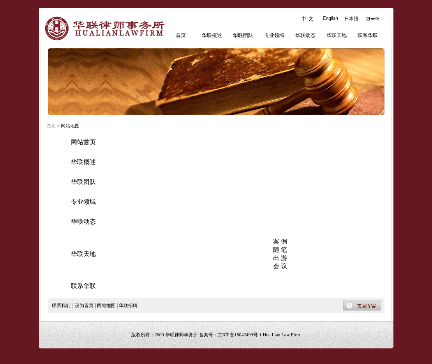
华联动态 (305, 35)
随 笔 (280, 249)
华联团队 (243, 35)
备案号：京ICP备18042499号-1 (231, 334)
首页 (181, 35)
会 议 (280, 266)
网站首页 (83, 142)
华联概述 (212, 35)
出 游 (280, 257)
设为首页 (84, 305)
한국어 (373, 18)
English (330, 18)
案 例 (280, 241)
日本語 (351, 18)
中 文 (308, 18)
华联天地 (336, 35)
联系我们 (61, 305)
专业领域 (274, 35)
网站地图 (106, 305)
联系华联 (368, 35)
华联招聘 (128, 305)
